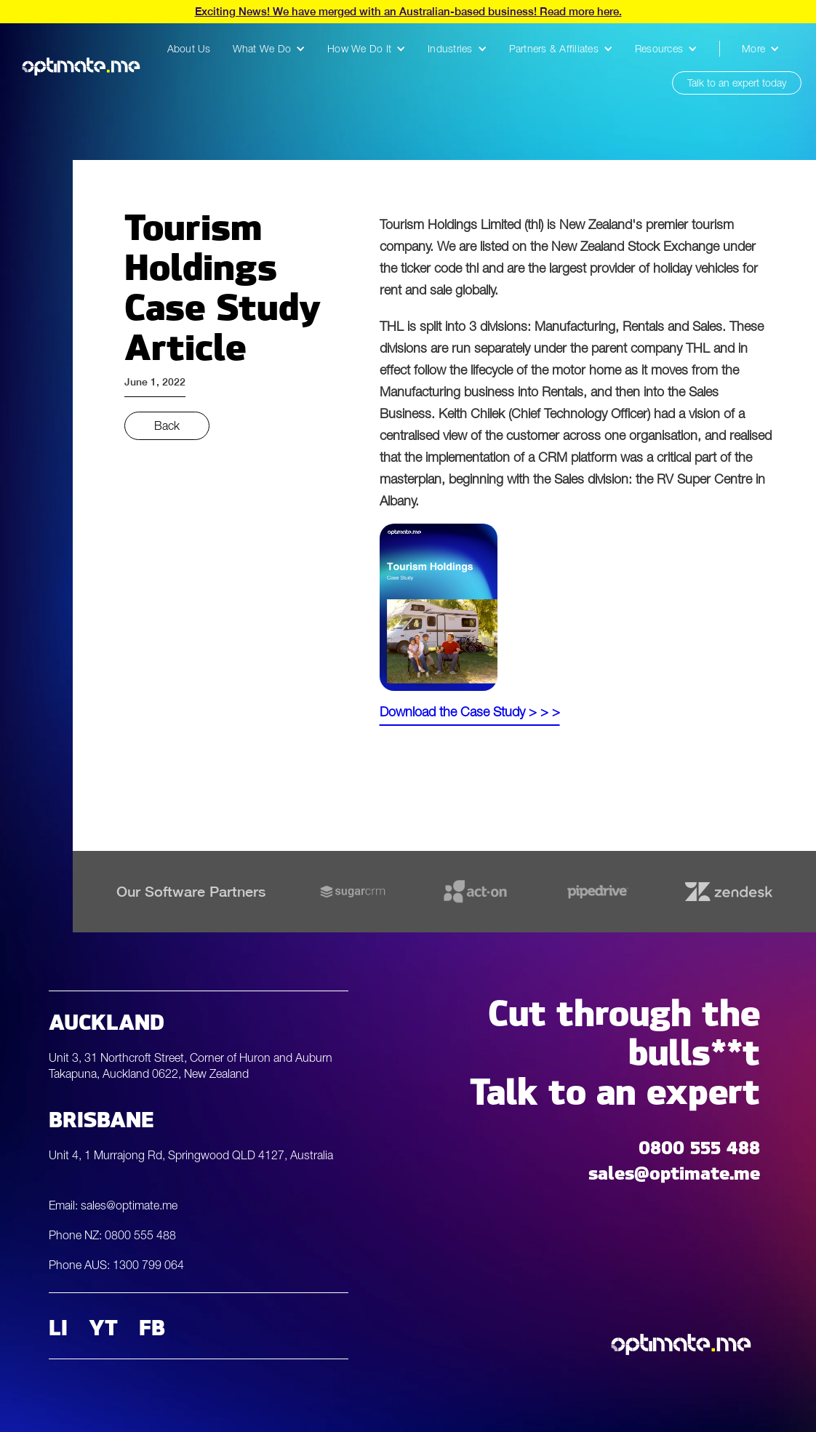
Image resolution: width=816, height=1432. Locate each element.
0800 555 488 (699, 1144)
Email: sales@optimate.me (113, 1205)
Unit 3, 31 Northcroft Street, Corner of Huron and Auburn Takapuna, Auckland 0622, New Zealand (190, 1065)
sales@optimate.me (674, 1170)
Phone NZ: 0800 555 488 (112, 1234)
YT (103, 1326)
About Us (189, 48)
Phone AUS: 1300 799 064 (116, 1264)
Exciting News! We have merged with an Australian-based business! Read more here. (408, 11)
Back (167, 425)
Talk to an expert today (736, 82)
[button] (269, 49)
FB (152, 1326)
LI (58, 1326)
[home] (81, 66)
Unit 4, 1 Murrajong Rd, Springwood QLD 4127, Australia (191, 1154)
